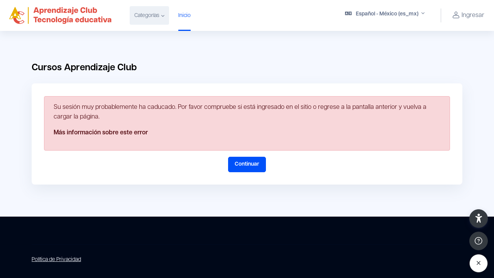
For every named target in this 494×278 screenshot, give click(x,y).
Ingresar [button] (467, 15)
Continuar (247, 164)
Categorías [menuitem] (146, 16)
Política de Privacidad (56, 260)
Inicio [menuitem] (184, 16)
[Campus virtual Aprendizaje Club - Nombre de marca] (60, 15)
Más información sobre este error (101, 133)
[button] (384, 15)
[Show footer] (478, 241)
